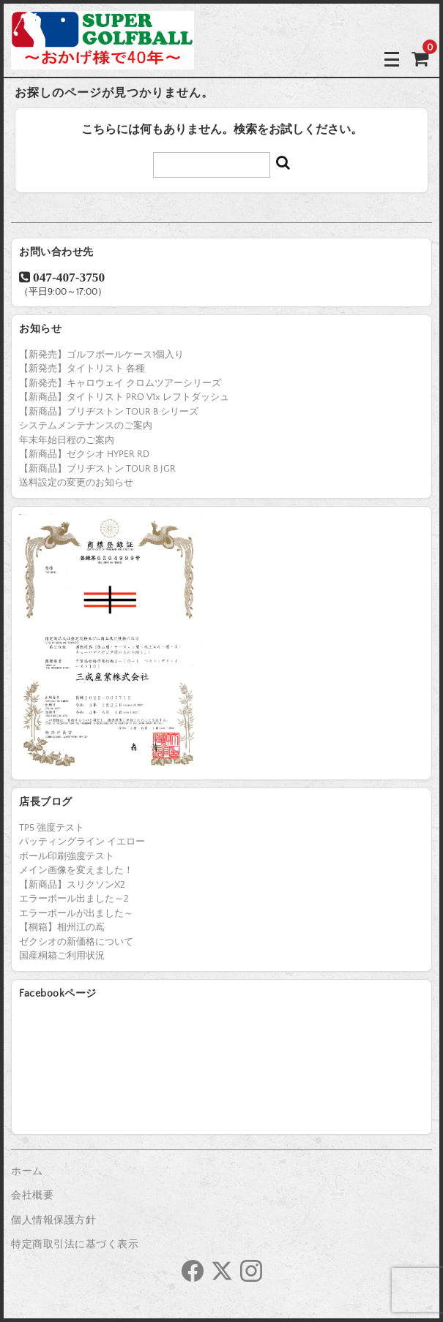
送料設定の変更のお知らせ (76, 482)
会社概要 (32, 1195)
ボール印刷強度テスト (66, 856)
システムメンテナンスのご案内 (85, 425)
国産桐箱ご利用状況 (62, 956)
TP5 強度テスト (51, 828)
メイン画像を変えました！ (76, 870)
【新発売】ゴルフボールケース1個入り (101, 355)
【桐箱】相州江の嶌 (62, 927)
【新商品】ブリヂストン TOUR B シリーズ (108, 412)
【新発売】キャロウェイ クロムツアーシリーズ (120, 383)
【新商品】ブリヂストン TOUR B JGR (97, 469)
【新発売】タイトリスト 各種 (82, 368)
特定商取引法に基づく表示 (74, 1244)
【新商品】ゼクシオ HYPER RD (84, 454)
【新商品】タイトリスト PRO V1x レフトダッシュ (124, 397)
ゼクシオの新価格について (76, 942)
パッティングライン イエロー (82, 841)
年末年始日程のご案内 (66, 440)
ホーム (27, 1171)
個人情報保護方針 (53, 1220)
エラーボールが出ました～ (76, 913)
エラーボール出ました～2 (74, 899)
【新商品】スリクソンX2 (72, 885)
